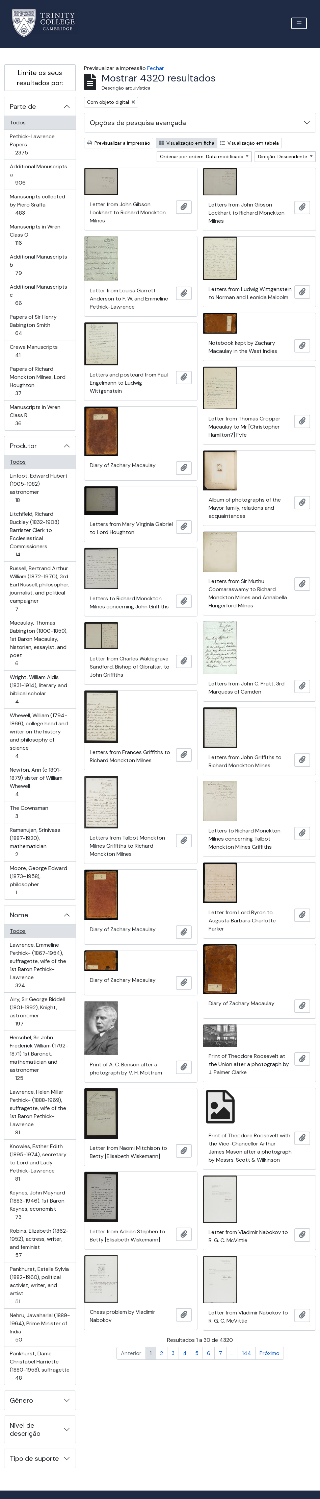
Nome (19, 915)
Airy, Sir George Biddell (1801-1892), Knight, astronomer (37, 1011)
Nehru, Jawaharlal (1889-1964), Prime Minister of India (39, 1327)
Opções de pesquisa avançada (138, 122)
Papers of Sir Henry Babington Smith (33, 325)
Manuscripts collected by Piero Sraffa (37, 204)
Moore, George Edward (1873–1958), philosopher (38, 880)
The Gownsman (28, 812)
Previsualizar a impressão (118, 143)
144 (246, 1353)
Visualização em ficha (186, 143)
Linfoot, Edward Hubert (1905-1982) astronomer (38, 488)
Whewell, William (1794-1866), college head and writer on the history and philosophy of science (38, 735)
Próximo (269, 1353)
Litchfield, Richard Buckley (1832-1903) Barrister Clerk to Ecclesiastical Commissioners (34, 534)
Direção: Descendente (283, 156)
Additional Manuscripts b (38, 264)
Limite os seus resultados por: (40, 77)
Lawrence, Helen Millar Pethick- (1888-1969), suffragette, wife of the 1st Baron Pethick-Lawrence (37, 1112)
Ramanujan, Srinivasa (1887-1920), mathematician (34, 842)
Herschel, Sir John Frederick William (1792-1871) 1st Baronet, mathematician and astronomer (38, 1057)
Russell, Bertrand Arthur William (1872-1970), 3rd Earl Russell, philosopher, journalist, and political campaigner (39, 588)
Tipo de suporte (34, 1458)
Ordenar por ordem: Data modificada (202, 156)
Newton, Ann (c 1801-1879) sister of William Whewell (35, 782)
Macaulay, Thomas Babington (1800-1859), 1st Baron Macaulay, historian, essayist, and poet (38, 643)
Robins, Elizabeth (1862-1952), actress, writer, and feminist (39, 1243)
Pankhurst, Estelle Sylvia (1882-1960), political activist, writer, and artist (39, 1285)
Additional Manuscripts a (38, 174)
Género (21, 1400)
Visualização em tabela (249, 143)
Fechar (155, 68)
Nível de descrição (25, 1429)
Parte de (23, 106)
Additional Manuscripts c (38, 295)
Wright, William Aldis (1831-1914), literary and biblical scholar (38, 689)
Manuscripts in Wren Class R (34, 415)
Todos (18, 122)
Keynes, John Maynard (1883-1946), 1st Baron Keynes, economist (37, 1204)
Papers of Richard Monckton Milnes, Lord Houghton (37, 381)
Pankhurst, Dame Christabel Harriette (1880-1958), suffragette (39, 1365)
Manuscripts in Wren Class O (34, 234)
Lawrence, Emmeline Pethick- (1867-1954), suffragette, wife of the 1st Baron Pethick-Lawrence (37, 965)
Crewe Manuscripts (33, 351)
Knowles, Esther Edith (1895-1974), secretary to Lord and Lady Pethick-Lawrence (37, 1162)
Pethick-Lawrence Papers (32, 144)
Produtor (23, 445)
